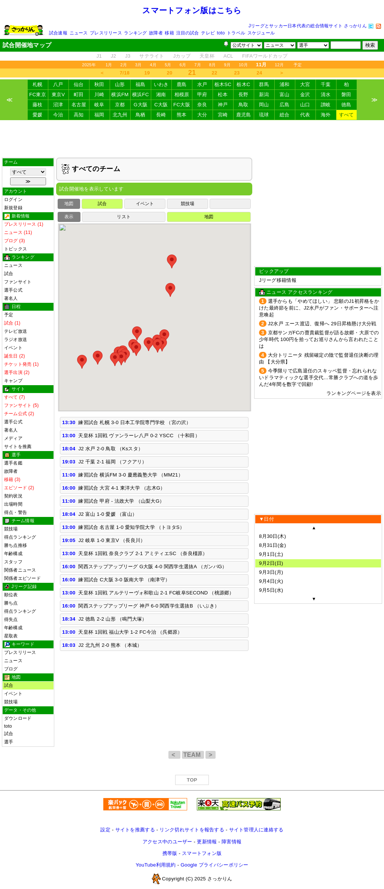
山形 (120, 84)
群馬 (264, 84)
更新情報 (207, 841)
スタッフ (13, 561)
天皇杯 (206, 56)
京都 (120, 104)
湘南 (161, 94)
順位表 (11, 594)
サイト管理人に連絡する (256, 829)
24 (259, 73)
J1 (99, 56)
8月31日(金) (272, 545)
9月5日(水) (271, 590)
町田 (79, 94)
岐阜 (99, 104)
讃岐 (326, 104)
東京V (58, 94)
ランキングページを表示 (353, 393)
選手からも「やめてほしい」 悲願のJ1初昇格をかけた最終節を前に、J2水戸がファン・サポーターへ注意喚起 (319, 307)
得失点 (11, 619)
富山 (285, 94)
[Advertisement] (192, 139)
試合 (8, 273)
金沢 (305, 94)
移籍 (169, 33)
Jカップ (182, 56)
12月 (279, 65)
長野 (243, 94)
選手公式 (13, 290)
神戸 (223, 104)
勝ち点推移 (15, 545)
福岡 (99, 115)
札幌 (38, 84)
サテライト (151, 56)
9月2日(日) (271, 563)
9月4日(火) (271, 581)
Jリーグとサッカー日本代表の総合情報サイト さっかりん (308, 25)
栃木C (243, 84)
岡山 (264, 104)
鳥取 (243, 104)
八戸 (58, 84)
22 (214, 73)
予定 (297, 65)
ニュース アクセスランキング (299, 292)
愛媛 (38, 115)
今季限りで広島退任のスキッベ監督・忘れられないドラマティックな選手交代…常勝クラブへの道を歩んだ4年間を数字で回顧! (318, 377)
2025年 (89, 65)
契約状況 (13, 496)
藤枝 (38, 104)
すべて (346, 115)
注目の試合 (187, 33)
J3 (127, 56)
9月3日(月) (271, 572)
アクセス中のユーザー (167, 841)
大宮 (305, 84)
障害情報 (231, 841)
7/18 (124, 73)
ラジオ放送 (15, 339)
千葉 (326, 84)
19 (147, 73)
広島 (285, 104)
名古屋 (78, 104)
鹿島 (182, 84)
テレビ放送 (15, 331)
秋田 (99, 84)
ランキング (135, 33)
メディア (13, 438)
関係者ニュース (20, 570)
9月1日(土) (271, 554)
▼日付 (266, 519)
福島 (140, 84)
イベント (13, 347)
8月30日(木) (272, 536)
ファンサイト (17, 281)
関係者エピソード (22, 578)
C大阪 (161, 104)
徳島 (346, 104)
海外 (326, 115)
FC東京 (37, 94)
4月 (153, 65)
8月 (212, 65)
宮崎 (223, 115)
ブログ (11, 669)
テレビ (208, 33)
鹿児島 (243, 115)
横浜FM (119, 94)
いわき (161, 84)
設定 (105, 829)
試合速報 (58, 33)
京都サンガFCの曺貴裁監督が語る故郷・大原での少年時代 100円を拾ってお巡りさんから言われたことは (319, 339)
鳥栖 (140, 115)
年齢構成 (13, 553)
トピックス (15, 249)
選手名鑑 (13, 463)
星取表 (11, 636)
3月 (138, 65)
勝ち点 (11, 603)
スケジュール (261, 33)
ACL (228, 56)
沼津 (58, 104)
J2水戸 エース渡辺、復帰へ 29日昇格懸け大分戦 (322, 323)
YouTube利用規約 (155, 865)
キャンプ (13, 380)
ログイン (13, 199)
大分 (202, 115)
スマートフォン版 (202, 853)
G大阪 (140, 104)
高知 (79, 115)
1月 (109, 65)
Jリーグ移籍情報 (277, 280)
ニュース (79, 33)
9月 (227, 65)
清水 (326, 94)
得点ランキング (20, 537)
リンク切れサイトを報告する (191, 829)
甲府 (202, 94)
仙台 (79, 84)
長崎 (161, 115)
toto (221, 33)
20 (170, 73)
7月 (197, 65)
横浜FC (140, 94)
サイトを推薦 (17, 446)
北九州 (120, 115)
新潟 (264, 94)
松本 (223, 94)
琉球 (264, 115)
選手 (8, 742)
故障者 (156, 33)
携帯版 (169, 853)
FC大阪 (181, 104)
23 (237, 73)
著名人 (11, 298)
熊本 (182, 115)
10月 (243, 65)
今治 (58, 115)
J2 (113, 56)
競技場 (11, 529)
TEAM (192, 755)
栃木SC (223, 84)
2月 (123, 65)
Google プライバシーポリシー (214, 865)
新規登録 (13, 207)
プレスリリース (106, 33)
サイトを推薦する (135, 829)
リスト (124, 216)
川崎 (99, 94)
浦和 (285, 84)
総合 (285, 115)
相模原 (181, 94)
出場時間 (13, 504)
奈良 (202, 104)
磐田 (346, 94)
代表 (305, 115)
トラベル (236, 33)
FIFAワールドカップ (264, 56)
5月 (168, 65)
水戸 (202, 84)
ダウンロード (17, 718)
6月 (183, 65)
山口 (305, 104)
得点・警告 (15, 512)
